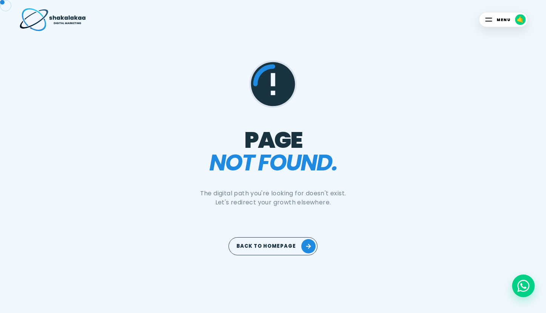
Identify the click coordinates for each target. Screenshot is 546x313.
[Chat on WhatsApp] (523, 286)
